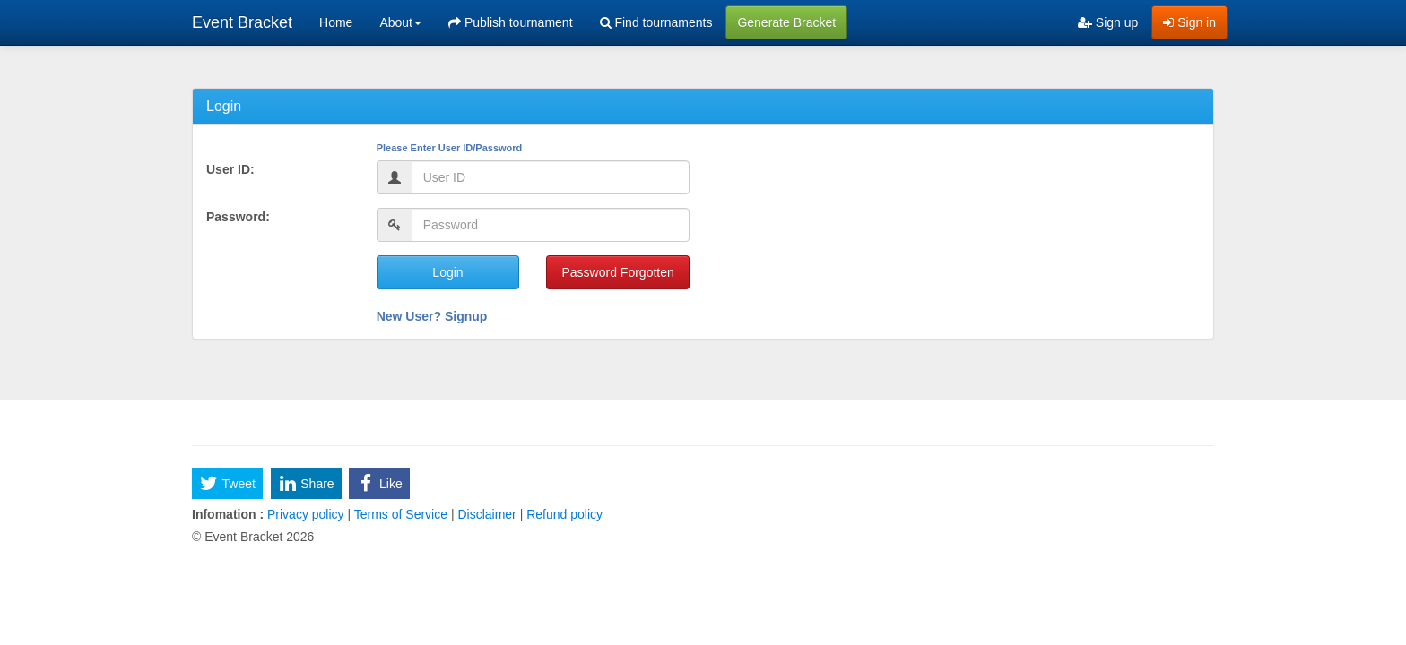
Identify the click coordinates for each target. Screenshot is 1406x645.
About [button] (400, 22)
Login (447, 272)
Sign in (1189, 22)
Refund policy (563, 514)
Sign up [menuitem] (1108, 22)
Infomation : (228, 514)
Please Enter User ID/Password (450, 147)
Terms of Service (401, 514)
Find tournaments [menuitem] (656, 22)
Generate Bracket (786, 22)
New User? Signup (432, 316)
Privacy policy (305, 514)
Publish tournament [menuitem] (510, 22)
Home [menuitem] (335, 22)
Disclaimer (487, 514)
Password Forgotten (617, 272)
